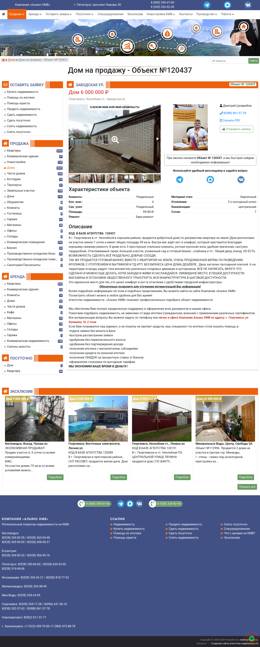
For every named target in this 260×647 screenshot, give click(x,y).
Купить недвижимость (129, 529)
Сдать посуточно (180, 533)
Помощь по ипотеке (127, 533)
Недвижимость (124, 524)
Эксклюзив (135, 14)
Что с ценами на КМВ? (239, 533)
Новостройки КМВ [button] (161, 14)
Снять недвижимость (184, 537)
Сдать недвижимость (184, 529)
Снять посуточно (235, 524)
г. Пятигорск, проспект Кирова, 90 (97, 4)
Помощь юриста (125, 537)
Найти (254, 60)
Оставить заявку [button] (59, 14)
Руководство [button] (207, 14)
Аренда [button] (35, 14)
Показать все (247, 486)
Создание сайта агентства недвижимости (234, 643)
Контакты (186, 14)
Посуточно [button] (85, 14)
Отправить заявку (236, 129)
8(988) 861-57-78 (233, 113)
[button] (114, 137)
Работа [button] (228, 14)
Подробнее (55, 477)
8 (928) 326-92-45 (162, 7)
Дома (12, 60)
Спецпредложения (111, 14)
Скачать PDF (230, 120)
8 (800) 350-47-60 (162, 2)
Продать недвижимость (185, 524)
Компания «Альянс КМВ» (32, 4)
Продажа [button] (17, 14)
